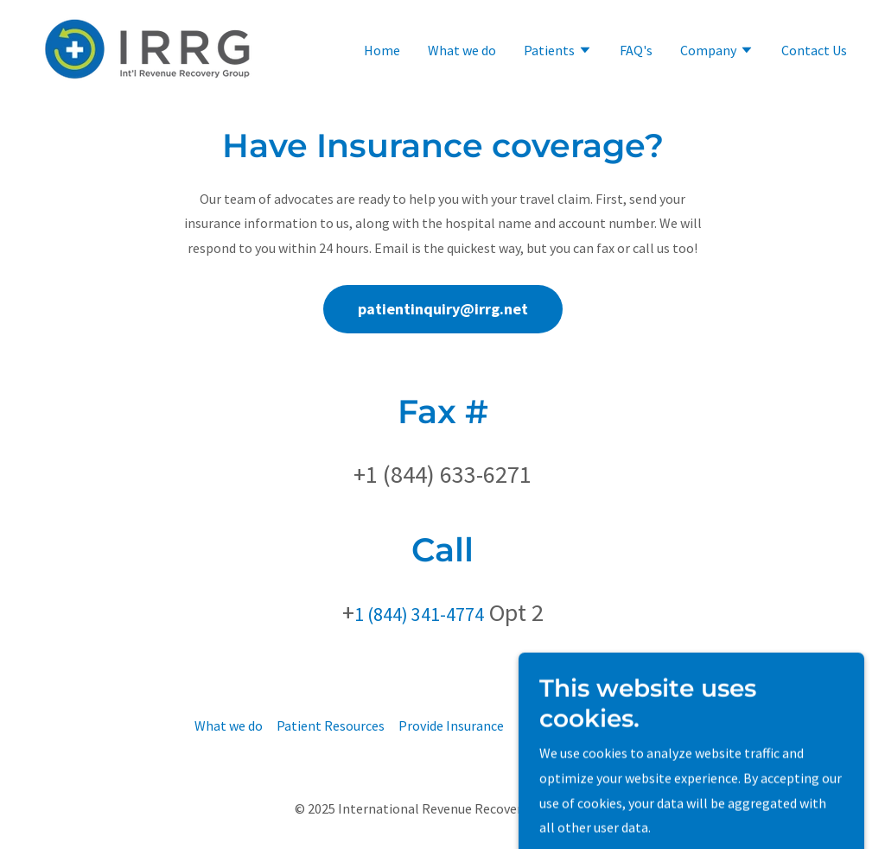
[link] (148, 47)
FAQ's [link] (636, 50)
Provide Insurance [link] (451, 725)
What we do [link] (462, 50)
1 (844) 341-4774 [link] (419, 614)
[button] (558, 52)
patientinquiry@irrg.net (443, 309)
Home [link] (382, 50)
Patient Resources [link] (331, 725)
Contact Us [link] (814, 50)
